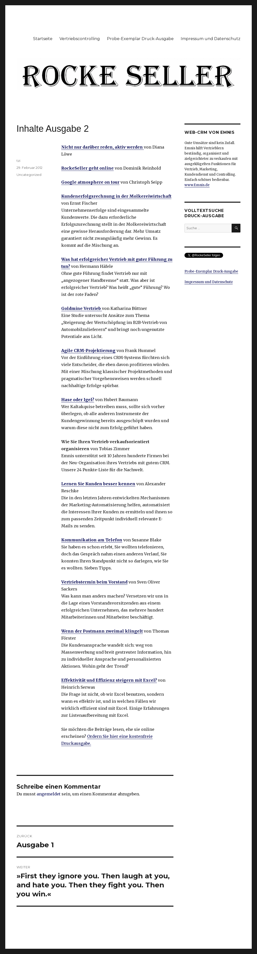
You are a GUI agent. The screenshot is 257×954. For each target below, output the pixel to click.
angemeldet (48, 793)
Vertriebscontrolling (79, 38)
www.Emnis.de (197, 185)
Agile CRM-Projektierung (88, 350)
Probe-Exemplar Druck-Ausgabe (140, 38)
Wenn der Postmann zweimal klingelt (102, 631)
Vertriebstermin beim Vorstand (94, 581)
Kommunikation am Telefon (91, 539)
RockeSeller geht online (87, 168)
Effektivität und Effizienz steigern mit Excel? (109, 680)
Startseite (42, 38)
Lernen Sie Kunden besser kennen (98, 483)
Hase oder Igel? (77, 399)
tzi (18, 161)
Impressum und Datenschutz (210, 38)
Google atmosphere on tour (90, 182)
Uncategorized (29, 175)
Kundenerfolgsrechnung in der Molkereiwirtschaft (116, 196)
